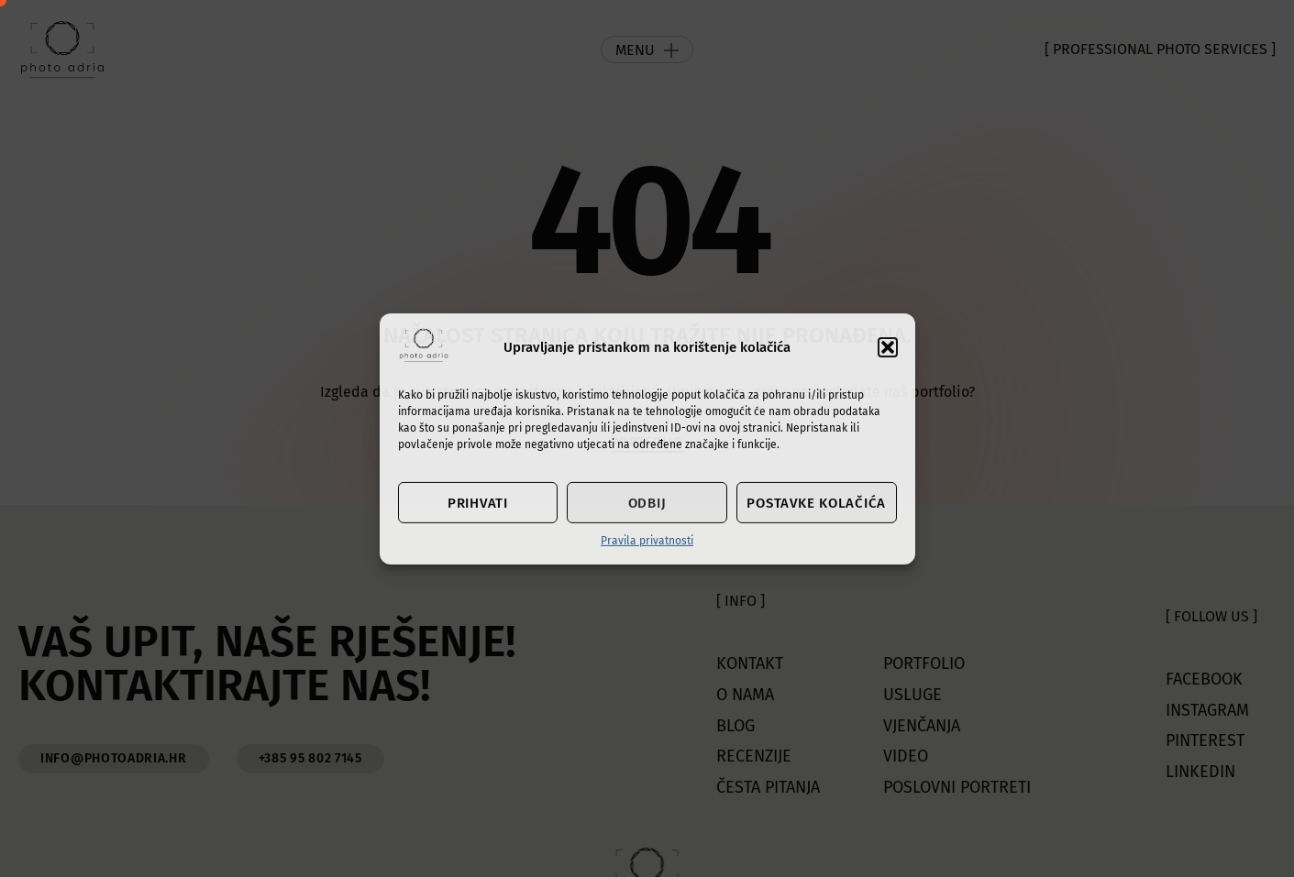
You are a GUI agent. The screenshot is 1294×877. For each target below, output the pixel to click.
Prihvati (478, 503)
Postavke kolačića (816, 503)
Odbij (647, 503)
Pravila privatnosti (647, 540)
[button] (888, 347)
